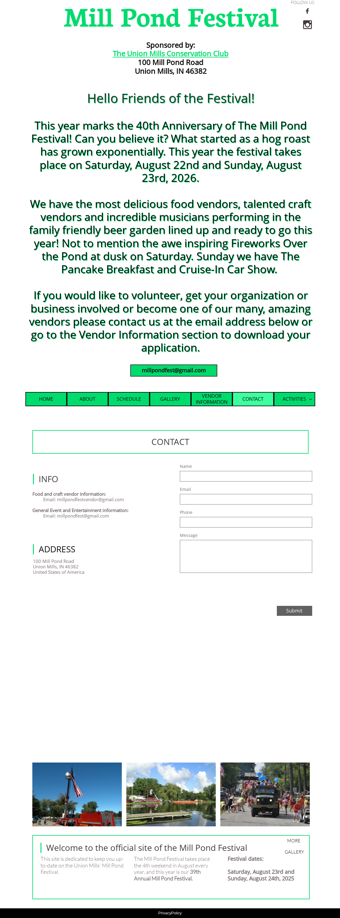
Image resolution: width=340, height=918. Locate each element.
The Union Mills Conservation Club (170, 53)
